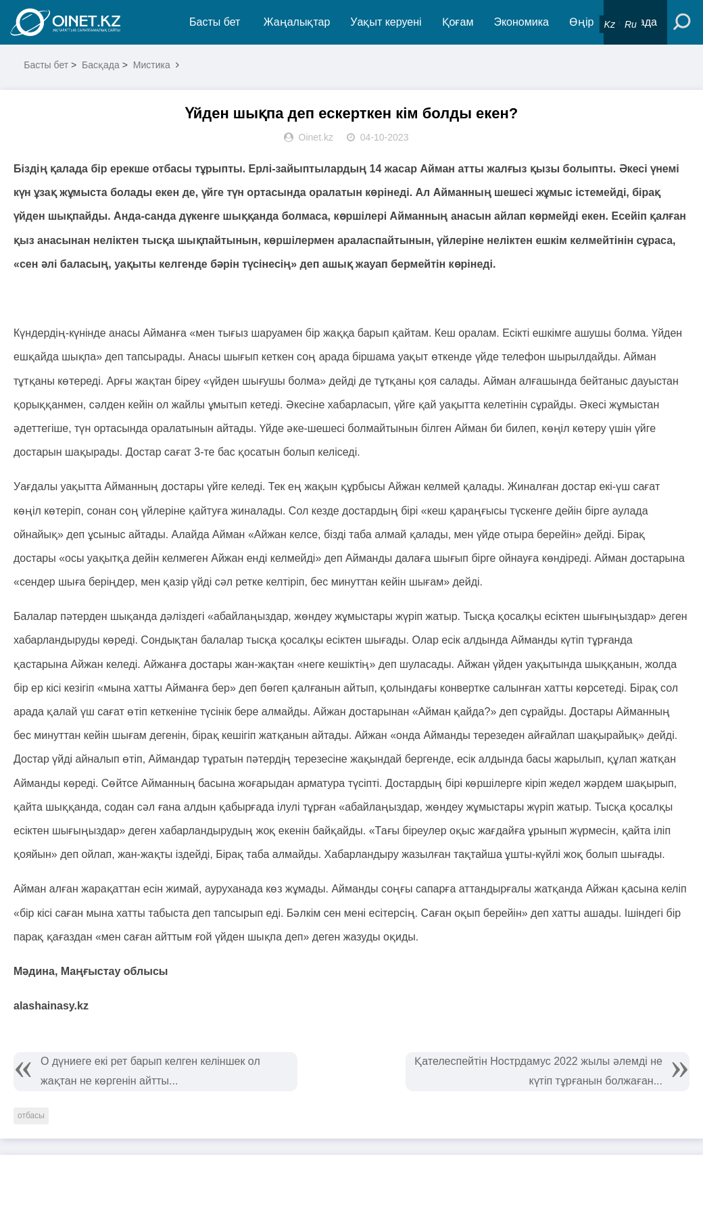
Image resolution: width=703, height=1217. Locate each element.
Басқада (101, 64)
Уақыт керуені (385, 22)
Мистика (151, 64)
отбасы (31, 1115)
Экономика (521, 22)
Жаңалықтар (297, 22)
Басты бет (214, 22)
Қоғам (458, 22)
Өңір (581, 22)
